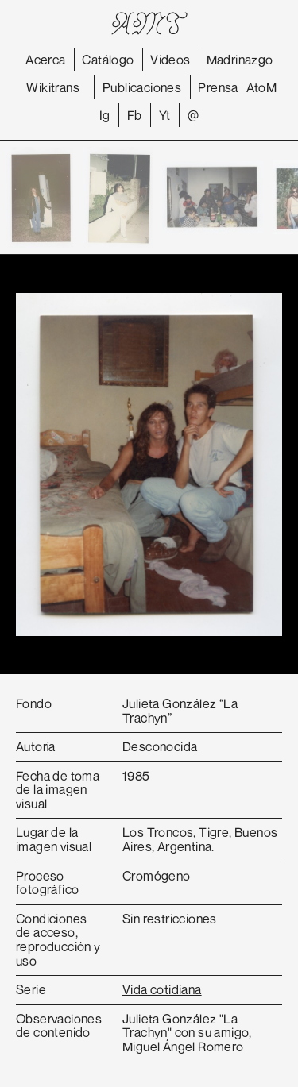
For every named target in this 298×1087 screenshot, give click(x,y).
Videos (170, 59)
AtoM (261, 87)
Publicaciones (142, 87)
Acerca (45, 59)
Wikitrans (52, 87)
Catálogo (108, 59)
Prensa (218, 87)
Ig (104, 115)
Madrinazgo (240, 59)
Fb (134, 115)
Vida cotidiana (162, 989)
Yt (165, 115)
